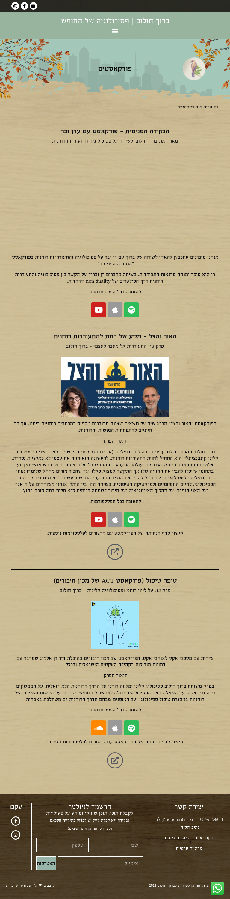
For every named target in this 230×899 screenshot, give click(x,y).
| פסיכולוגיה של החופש (115, 21)
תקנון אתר (204, 837)
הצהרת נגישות (177, 837)
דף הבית (211, 107)
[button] (115, 31)
